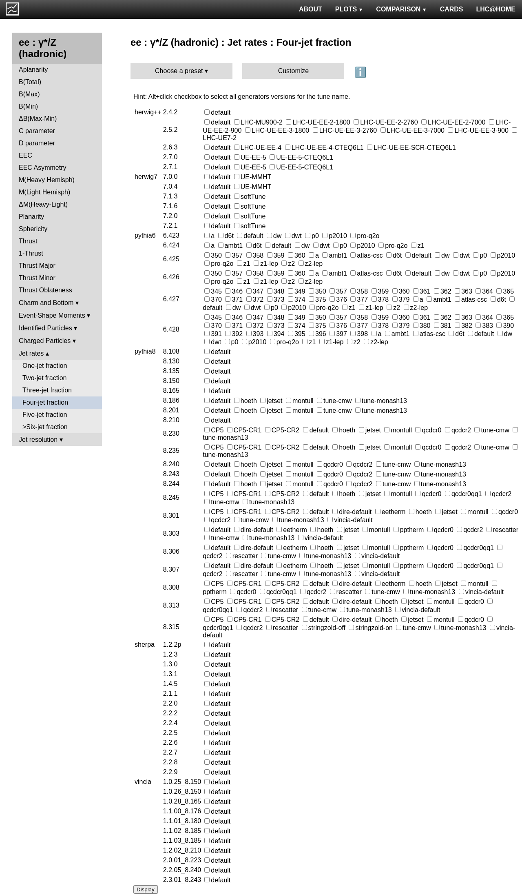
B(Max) (29, 94)
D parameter (37, 143)
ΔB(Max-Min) (38, 118)
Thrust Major (37, 265)
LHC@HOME (495, 9)
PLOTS (349, 9)
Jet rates (31, 353)
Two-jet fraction (44, 377)
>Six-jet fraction (45, 426)
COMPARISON (401, 9)
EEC (25, 155)
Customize (293, 70)
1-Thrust (31, 253)
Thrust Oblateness (45, 290)
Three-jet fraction (47, 390)
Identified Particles (45, 328)
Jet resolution (38, 439)
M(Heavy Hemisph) (47, 179)
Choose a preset (179, 70)
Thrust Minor (37, 277)
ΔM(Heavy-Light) (43, 204)
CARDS (451, 9)
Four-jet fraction (45, 402)
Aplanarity (33, 69)
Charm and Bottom (46, 302)
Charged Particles (45, 340)
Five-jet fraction (44, 414)
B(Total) (30, 81)
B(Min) (28, 106)
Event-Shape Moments (52, 315)
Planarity (31, 216)
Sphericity (33, 228)
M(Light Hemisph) (44, 192)
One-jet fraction (44, 365)
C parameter (37, 130)
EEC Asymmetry (42, 167)
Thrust (28, 241)
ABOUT (310, 9)
